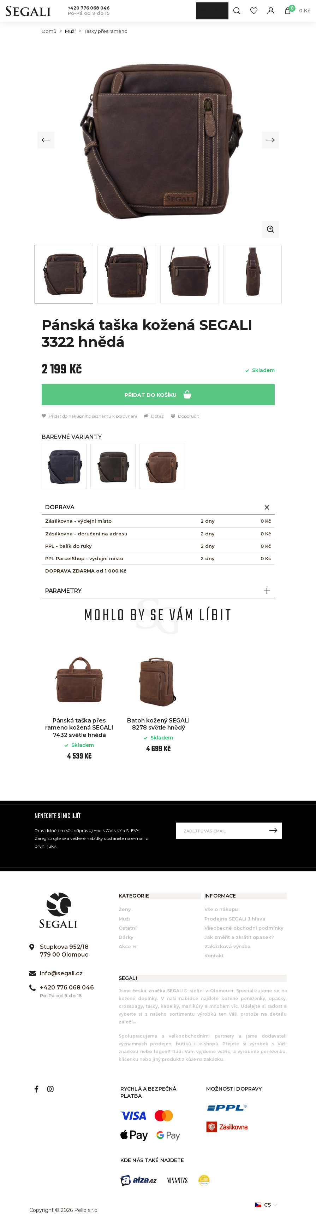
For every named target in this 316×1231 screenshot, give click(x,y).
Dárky (126, 937)
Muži (70, 31)
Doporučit (185, 416)
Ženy (125, 909)
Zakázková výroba (227, 947)
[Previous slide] (46, 140)
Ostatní (128, 928)
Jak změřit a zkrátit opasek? (239, 937)
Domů (49, 31)
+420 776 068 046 (88, 8)
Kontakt (213, 956)
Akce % (128, 947)
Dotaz (154, 416)
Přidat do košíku (158, 394)
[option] (79, 710)
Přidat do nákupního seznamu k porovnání (89, 416)
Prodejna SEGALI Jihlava (235, 919)
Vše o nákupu (221, 909)
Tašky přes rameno (105, 31)
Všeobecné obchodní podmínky (244, 928)
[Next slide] (270, 140)
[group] (158, 140)
